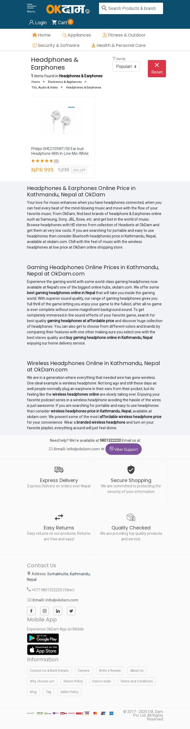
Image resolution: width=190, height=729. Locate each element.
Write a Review (110, 671)
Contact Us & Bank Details (49, 671)
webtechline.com (155, 723)
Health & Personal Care (121, 45)
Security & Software (59, 45)
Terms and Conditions (136, 681)
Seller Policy (69, 692)
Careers (84, 671)
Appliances (79, 35)
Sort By (119, 59)
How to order (101, 681)
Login (38, 23)
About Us (137, 671)
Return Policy (73, 681)
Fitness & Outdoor (127, 35)
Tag (48, 692)
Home (44, 35)
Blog (33, 692)
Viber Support (123, 449)
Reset (157, 69)
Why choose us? (42, 681)
